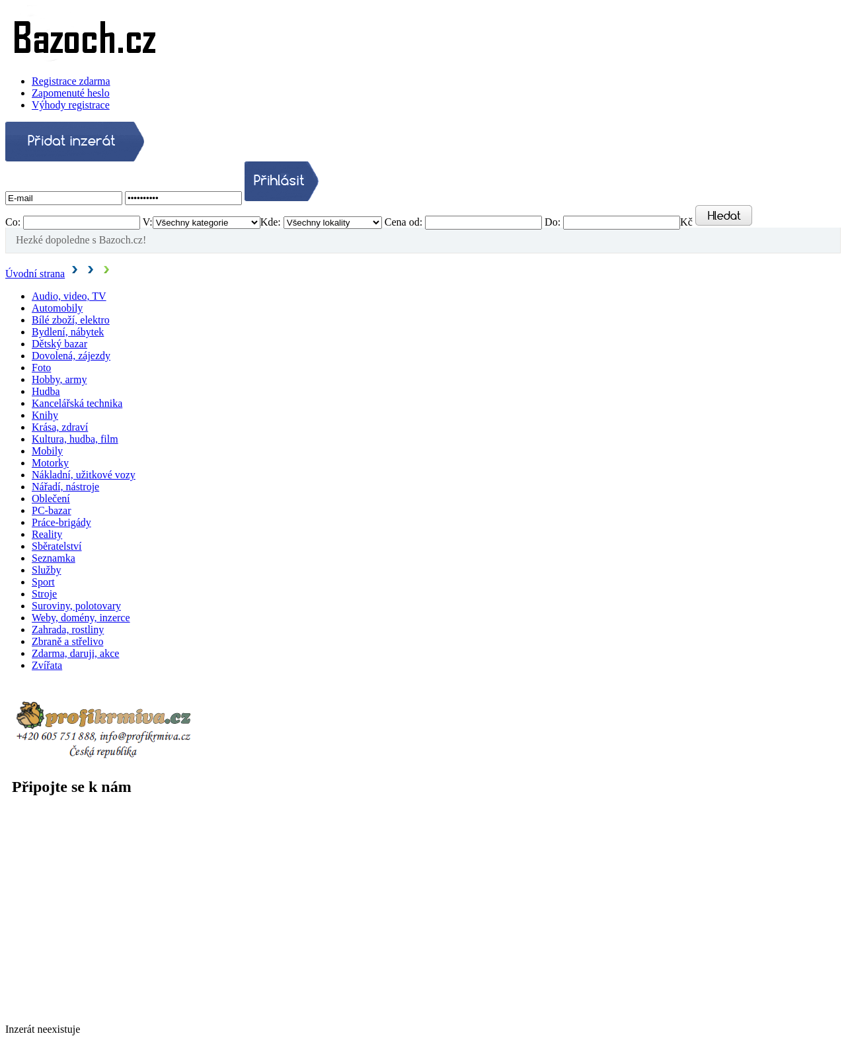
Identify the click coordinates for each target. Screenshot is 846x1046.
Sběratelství (57, 546)
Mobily (47, 451)
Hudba (46, 391)
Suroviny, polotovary (76, 605)
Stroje (44, 593)
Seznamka (53, 558)
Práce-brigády (61, 522)
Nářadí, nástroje (65, 486)
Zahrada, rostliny (68, 629)
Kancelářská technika (77, 403)
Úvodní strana (35, 273)
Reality (47, 534)
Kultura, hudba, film (75, 439)
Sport (43, 582)
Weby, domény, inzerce (81, 617)
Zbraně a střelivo (67, 641)
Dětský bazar (59, 343)
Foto (41, 367)
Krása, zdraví (60, 427)
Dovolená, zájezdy (71, 355)
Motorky (50, 462)
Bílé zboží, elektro (71, 320)
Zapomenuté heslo (71, 93)
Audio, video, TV (69, 296)
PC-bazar (51, 510)
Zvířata (47, 665)
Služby (46, 570)
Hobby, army (59, 379)
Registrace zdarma (71, 81)
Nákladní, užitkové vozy (83, 474)
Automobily (57, 308)
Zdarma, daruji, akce (75, 653)
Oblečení (51, 498)
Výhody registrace (71, 104)
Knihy (45, 415)
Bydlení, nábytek (68, 331)
